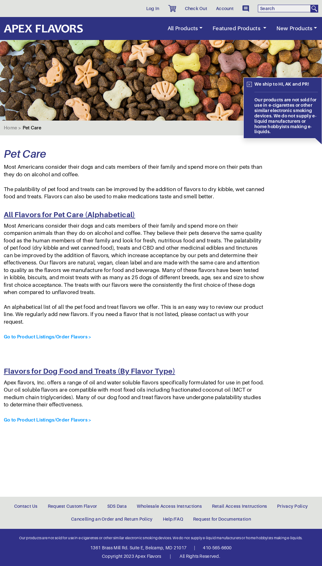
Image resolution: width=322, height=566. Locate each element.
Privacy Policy (292, 506)
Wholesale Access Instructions (169, 506)
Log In (152, 8)
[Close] (249, 84)
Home (10, 127)
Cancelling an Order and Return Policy (112, 519)
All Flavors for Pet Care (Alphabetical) (69, 215)
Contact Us (26, 506)
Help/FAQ (173, 519)
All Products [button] (183, 28)
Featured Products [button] (237, 28)
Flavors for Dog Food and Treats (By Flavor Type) (89, 371)
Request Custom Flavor (72, 506)
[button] (172, 8)
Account (225, 8)
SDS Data (117, 506)
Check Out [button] (196, 8)
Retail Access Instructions (239, 506)
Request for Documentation (222, 519)
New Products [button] (294, 28)
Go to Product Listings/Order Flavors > (47, 336)
